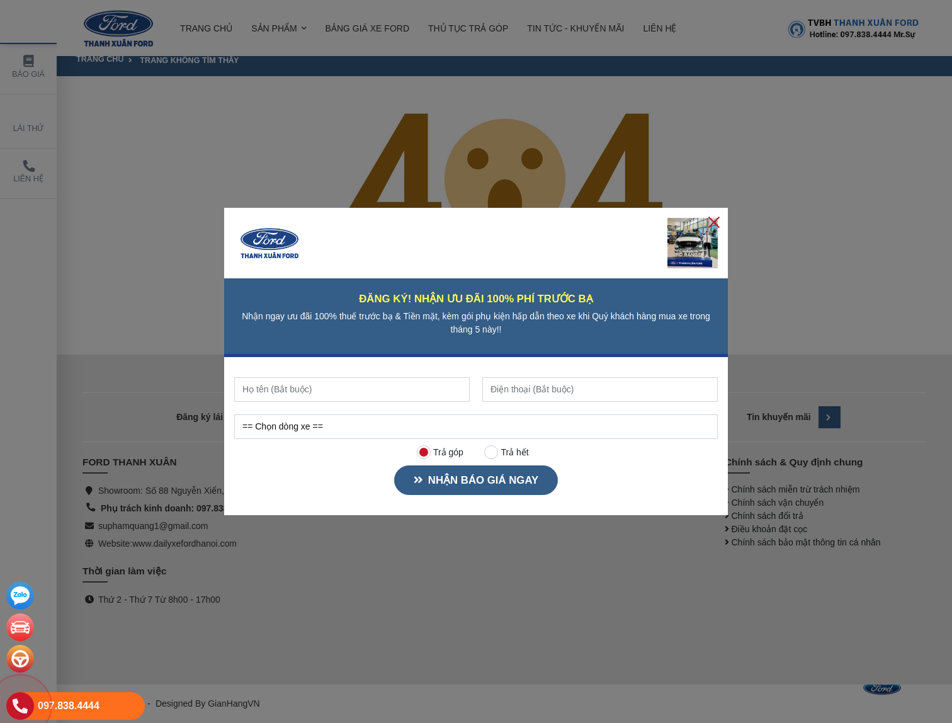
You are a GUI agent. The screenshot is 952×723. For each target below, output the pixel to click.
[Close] (714, 222)
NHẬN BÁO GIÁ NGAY (476, 480)
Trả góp (440, 452)
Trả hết (507, 452)
